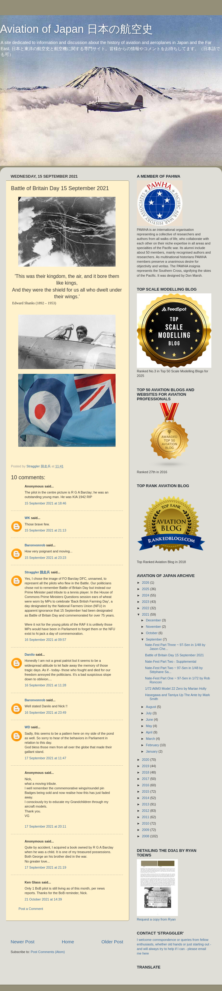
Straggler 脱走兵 (37, 572)
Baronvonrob (35, 545)
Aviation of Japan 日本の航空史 (76, 29)
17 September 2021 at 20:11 (45, 826)
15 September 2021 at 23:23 (45, 557)
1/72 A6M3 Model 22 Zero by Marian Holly (175, 688)
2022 (146, 608)
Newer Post (22, 941)
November (154, 626)
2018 (146, 772)
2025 (146, 589)
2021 (146, 614)
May (149, 726)
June (150, 719)
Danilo (30, 654)
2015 (146, 791)
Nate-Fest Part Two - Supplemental (170, 661)
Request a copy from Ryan (156, 919)
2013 (146, 804)
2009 (146, 830)
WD (27, 727)
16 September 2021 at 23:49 (45, 712)
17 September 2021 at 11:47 (45, 758)
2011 (146, 817)
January (152, 751)
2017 (146, 779)
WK (27, 518)
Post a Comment (31, 909)
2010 (146, 823)
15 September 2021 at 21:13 (45, 530)
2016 (146, 785)
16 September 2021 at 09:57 (45, 639)
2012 (146, 810)
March (151, 738)
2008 (146, 836)
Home (68, 941)
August (151, 707)
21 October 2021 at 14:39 (43, 899)
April (150, 732)
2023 (146, 601)
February (153, 745)
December (154, 620)
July (149, 713)
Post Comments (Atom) (48, 952)
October (152, 633)
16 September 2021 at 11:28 (45, 685)
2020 (146, 759)
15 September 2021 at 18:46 (45, 503)
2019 (146, 766)
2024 (146, 595)
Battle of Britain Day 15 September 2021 (174, 655)
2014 (146, 798)
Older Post (112, 941)
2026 (146, 582)
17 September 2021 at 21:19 (45, 867)
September (154, 639)
